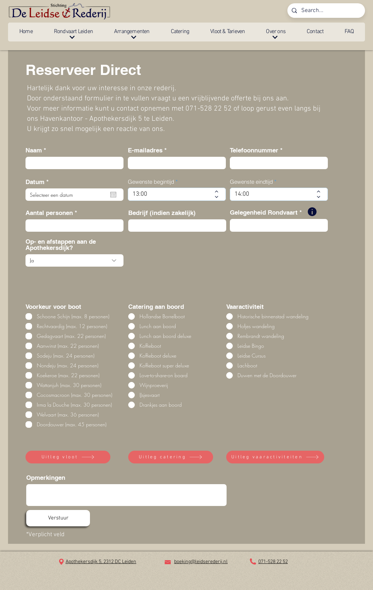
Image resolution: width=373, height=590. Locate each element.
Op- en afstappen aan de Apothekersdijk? (60, 245)
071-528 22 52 (273, 562)
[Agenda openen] (113, 195)
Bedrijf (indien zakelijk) (162, 213)
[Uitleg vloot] (67, 457)
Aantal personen (49, 213)
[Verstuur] (58, 518)
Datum (38, 182)
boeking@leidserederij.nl (201, 562)
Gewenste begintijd (151, 181)
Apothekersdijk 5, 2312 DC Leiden (101, 562)
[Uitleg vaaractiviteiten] (275, 457)
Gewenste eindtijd (251, 181)
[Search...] (325, 10)
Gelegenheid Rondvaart (264, 213)
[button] (73, 32)
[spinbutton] (171, 194)
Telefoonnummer (254, 150)
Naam (33, 150)
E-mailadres (145, 150)
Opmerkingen (45, 478)
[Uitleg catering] (170, 457)
